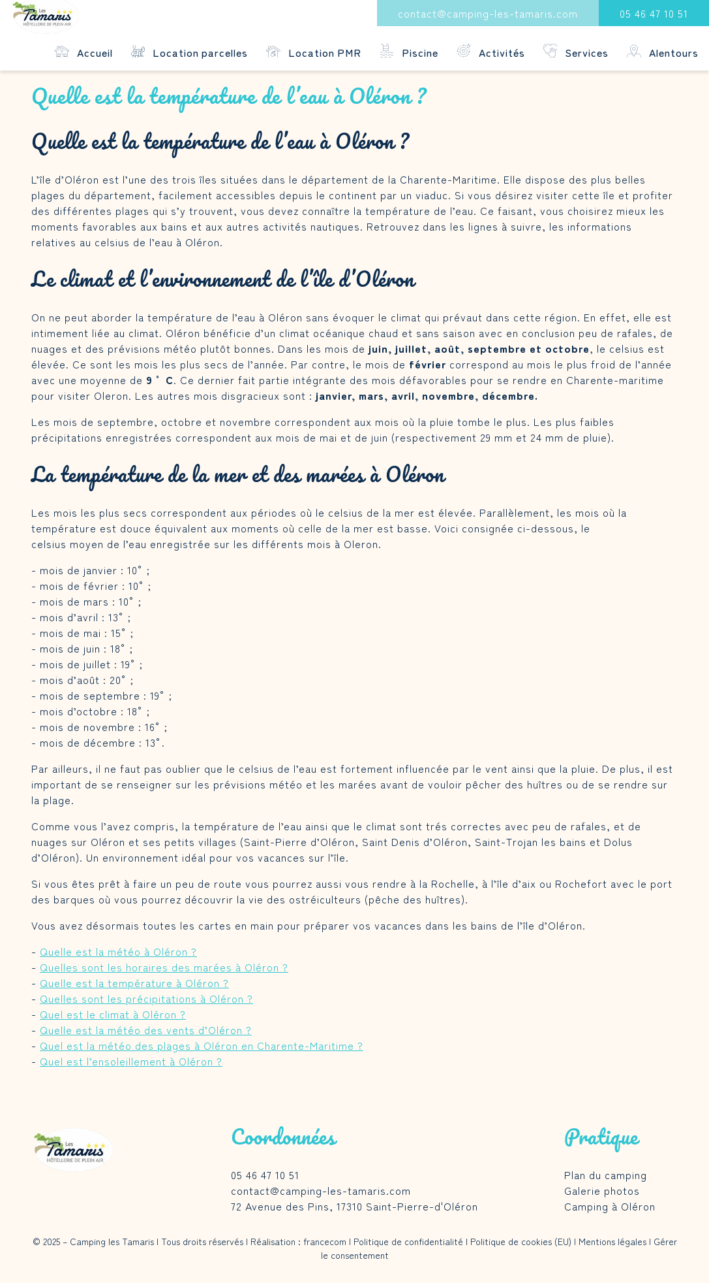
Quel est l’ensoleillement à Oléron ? (131, 1061)
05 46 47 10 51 (654, 13)
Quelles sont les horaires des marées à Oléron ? (164, 967)
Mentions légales (612, 1241)
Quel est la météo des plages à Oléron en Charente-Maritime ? (201, 1045)
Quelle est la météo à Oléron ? (118, 951)
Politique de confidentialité (408, 1241)
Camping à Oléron (610, 1206)
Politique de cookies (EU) (520, 1241)
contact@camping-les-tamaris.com (488, 13)
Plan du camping (605, 1174)
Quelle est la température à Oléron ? (134, 982)
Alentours (663, 52)
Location (190, 52)
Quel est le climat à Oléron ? (113, 1014)
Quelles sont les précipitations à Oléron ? (146, 998)
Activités (491, 52)
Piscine (409, 52)
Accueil (84, 52)
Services (576, 52)
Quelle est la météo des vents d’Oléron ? (146, 1029)
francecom (324, 1241)
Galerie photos (602, 1190)
